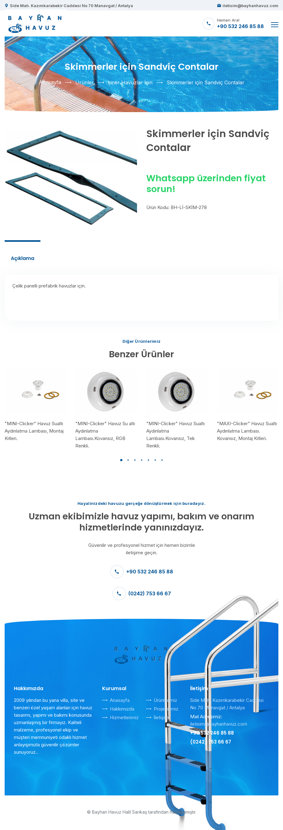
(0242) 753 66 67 (141, 593)
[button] (121, 460)
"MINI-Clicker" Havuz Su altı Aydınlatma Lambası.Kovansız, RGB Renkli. (105, 435)
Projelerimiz (166, 709)
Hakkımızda (122, 709)
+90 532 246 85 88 (141, 571)
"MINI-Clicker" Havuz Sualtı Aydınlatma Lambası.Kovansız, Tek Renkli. (175, 435)
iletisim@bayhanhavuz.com (250, 5)
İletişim (161, 717)
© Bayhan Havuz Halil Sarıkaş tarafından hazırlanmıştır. (141, 812)
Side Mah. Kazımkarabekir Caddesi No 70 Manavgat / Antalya (71, 5)
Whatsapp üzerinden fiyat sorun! (206, 183)
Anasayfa (50, 82)
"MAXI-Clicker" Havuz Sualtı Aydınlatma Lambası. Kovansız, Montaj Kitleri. (247, 431)
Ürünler (84, 82)
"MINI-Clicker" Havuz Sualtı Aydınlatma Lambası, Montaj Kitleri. (34, 431)
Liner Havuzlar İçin (130, 82)
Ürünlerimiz (165, 700)
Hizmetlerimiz (124, 717)
